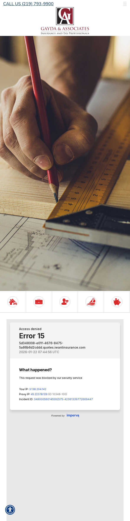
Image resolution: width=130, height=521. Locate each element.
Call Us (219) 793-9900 (28, 4)
